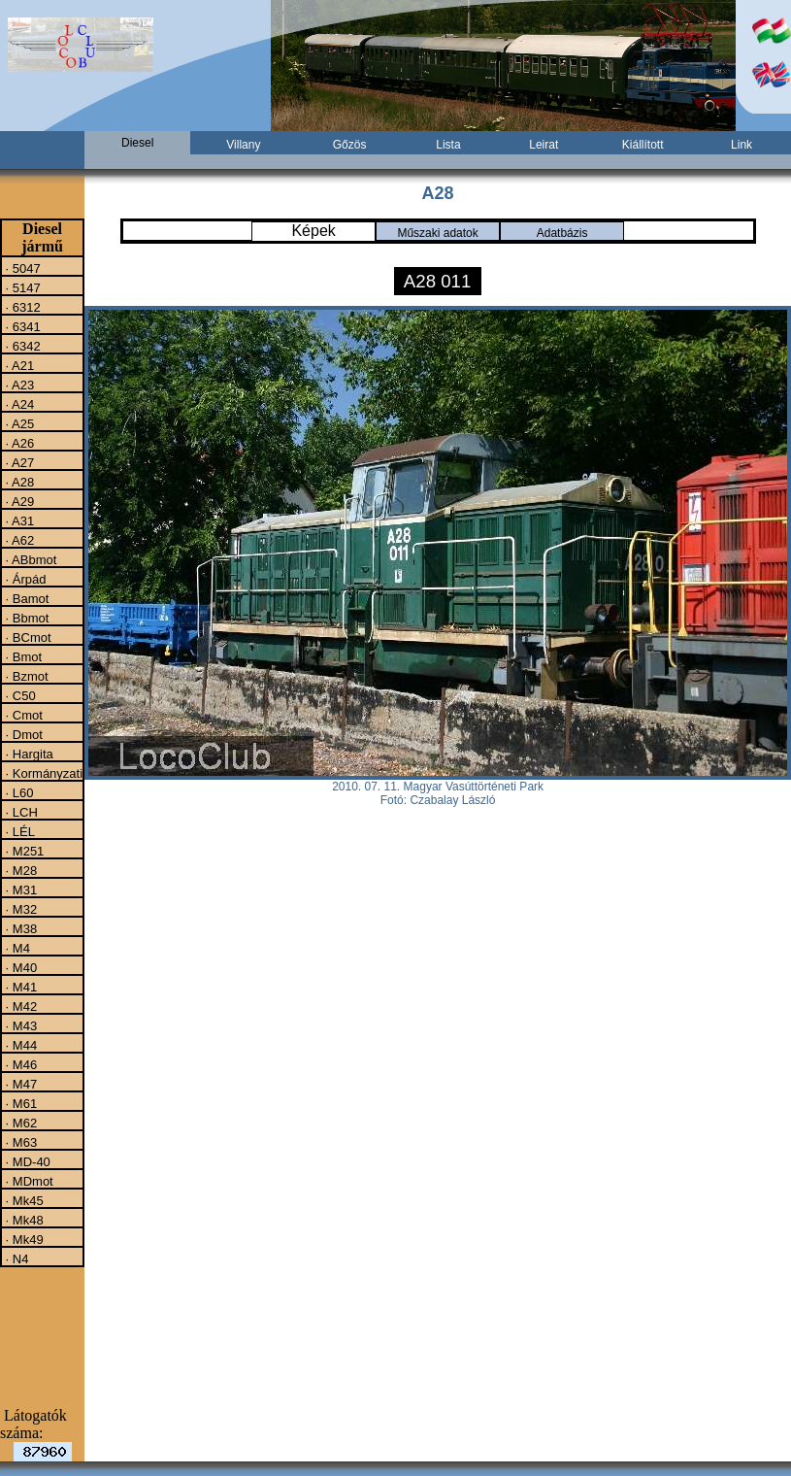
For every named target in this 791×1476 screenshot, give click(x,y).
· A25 (18, 423)
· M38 (19, 928)
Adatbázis (562, 233)
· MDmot (27, 1181)
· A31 (18, 520)
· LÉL (18, 831)
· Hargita (27, 753)
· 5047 (21, 268)
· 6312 (21, 307)
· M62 (19, 1122)
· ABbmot (29, 559)
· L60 (18, 792)
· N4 (15, 1258)
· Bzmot (25, 676)
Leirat (543, 144)
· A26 (18, 443)
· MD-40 (26, 1161)
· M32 (19, 909)
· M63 (19, 1142)
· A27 (18, 462)
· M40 (19, 967)
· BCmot (26, 637)
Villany (243, 144)
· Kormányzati (42, 773)
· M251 (23, 850)
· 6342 (21, 345)
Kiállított (643, 144)
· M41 (19, 986)
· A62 (18, 540)
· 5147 (21, 287)
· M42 (19, 1006)
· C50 (19, 695)
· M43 (19, 1025)
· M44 (19, 1045)
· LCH (20, 812)
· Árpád (24, 579)
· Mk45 (23, 1200)
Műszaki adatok (437, 233)
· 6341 (21, 326)
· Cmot (22, 714)
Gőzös (350, 144)
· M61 (19, 1103)
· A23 (18, 384)
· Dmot (22, 734)
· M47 (19, 1083)
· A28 (18, 481)
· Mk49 (23, 1239)
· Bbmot (25, 617)
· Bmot (22, 656)
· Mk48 (23, 1219)
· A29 (18, 501)
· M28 (19, 870)
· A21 (18, 365)
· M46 (19, 1064)
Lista (448, 144)
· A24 (18, 404)
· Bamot (25, 598)
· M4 (16, 948)
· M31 (19, 889)
